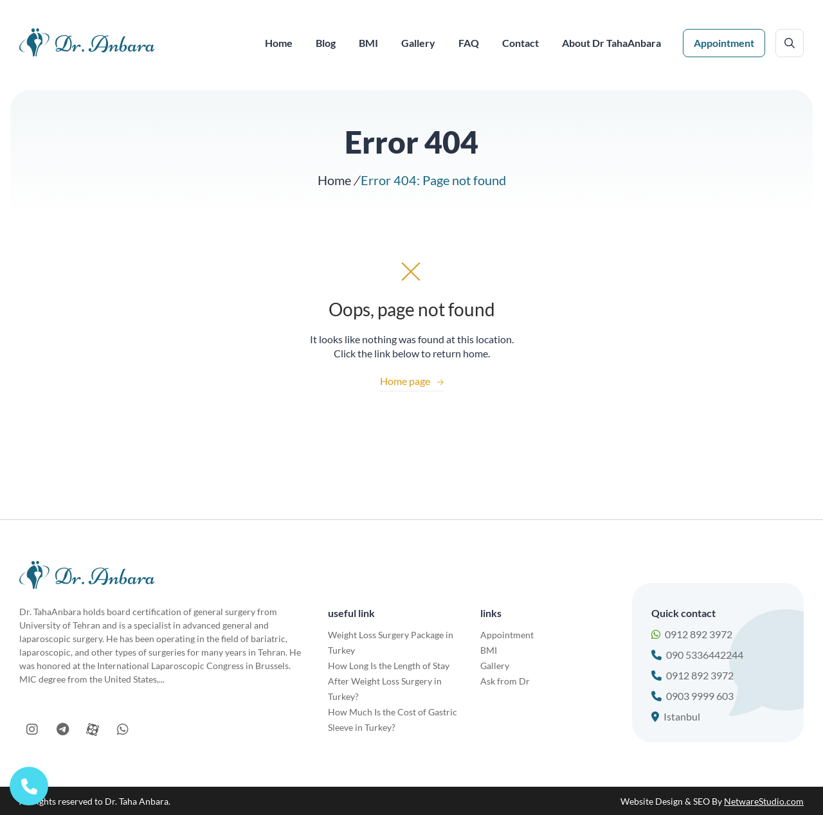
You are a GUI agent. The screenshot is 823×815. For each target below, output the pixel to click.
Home (334, 180)
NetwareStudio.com (764, 801)
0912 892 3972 (691, 634)
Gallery (494, 665)
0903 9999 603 (692, 696)
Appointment (724, 43)
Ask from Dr (505, 681)
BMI (488, 650)
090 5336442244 (697, 655)
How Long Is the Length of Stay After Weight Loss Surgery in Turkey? (388, 681)
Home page (412, 381)
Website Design (651, 801)
